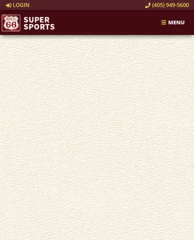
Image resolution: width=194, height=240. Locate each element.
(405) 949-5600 (167, 5)
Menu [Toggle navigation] (173, 22)
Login (18, 5)
